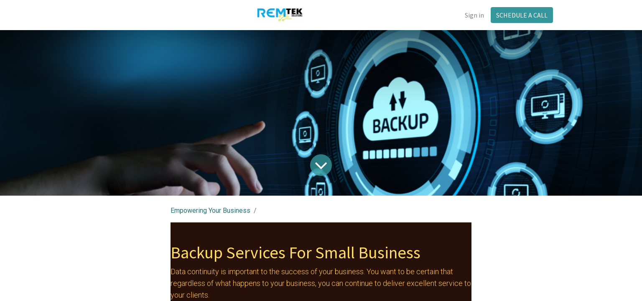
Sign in (474, 15)
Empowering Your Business (210, 210)
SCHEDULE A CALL (522, 15)
